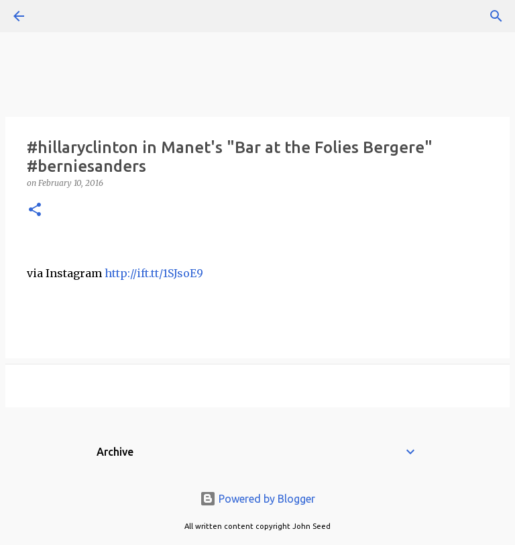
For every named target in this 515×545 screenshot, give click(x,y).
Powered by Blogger (257, 499)
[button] (35, 210)
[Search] (56, 16)
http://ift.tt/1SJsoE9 (154, 273)
